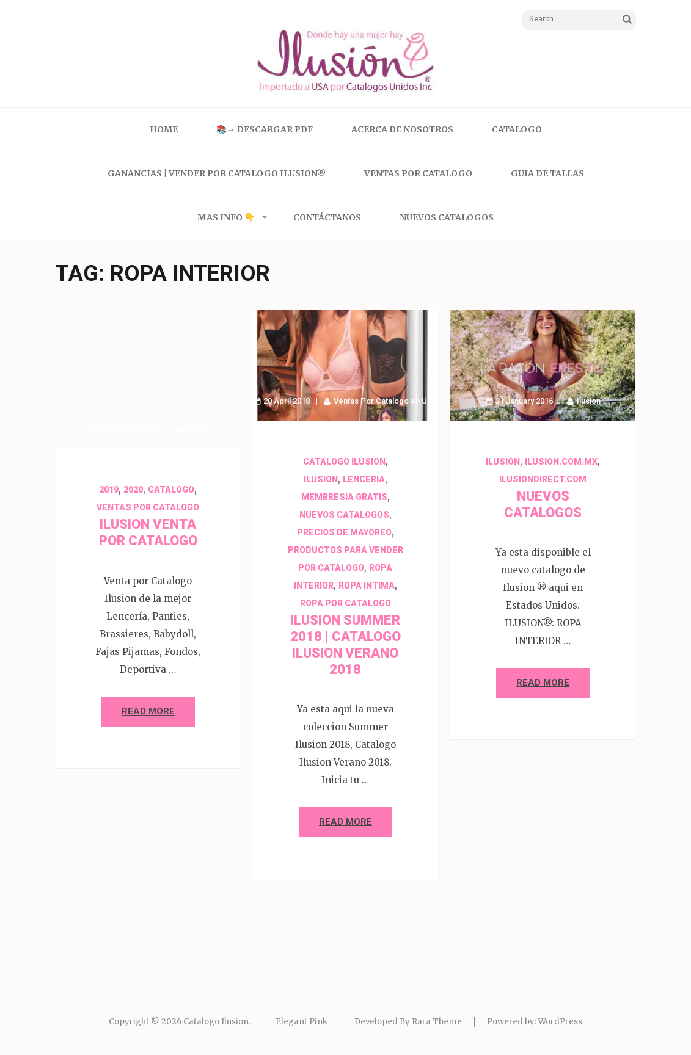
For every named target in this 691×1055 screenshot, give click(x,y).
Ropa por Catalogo (345, 603)
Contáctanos (327, 217)
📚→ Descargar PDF (264, 129)
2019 (109, 490)
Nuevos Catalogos (447, 217)
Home (164, 129)
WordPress (560, 1022)
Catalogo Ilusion (344, 461)
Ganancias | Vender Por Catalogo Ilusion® (217, 173)
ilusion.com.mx (561, 461)
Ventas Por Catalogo (418, 173)
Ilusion (197, 428)
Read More (148, 711)
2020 (133, 490)
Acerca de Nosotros (402, 129)
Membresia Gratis (344, 497)
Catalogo (517, 129)
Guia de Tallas (547, 173)
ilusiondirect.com (543, 479)
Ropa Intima (366, 585)
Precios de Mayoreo (344, 532)
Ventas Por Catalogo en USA (385, 400)
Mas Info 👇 (226, 217)
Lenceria (364, 479)
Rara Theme (437, 1022)
